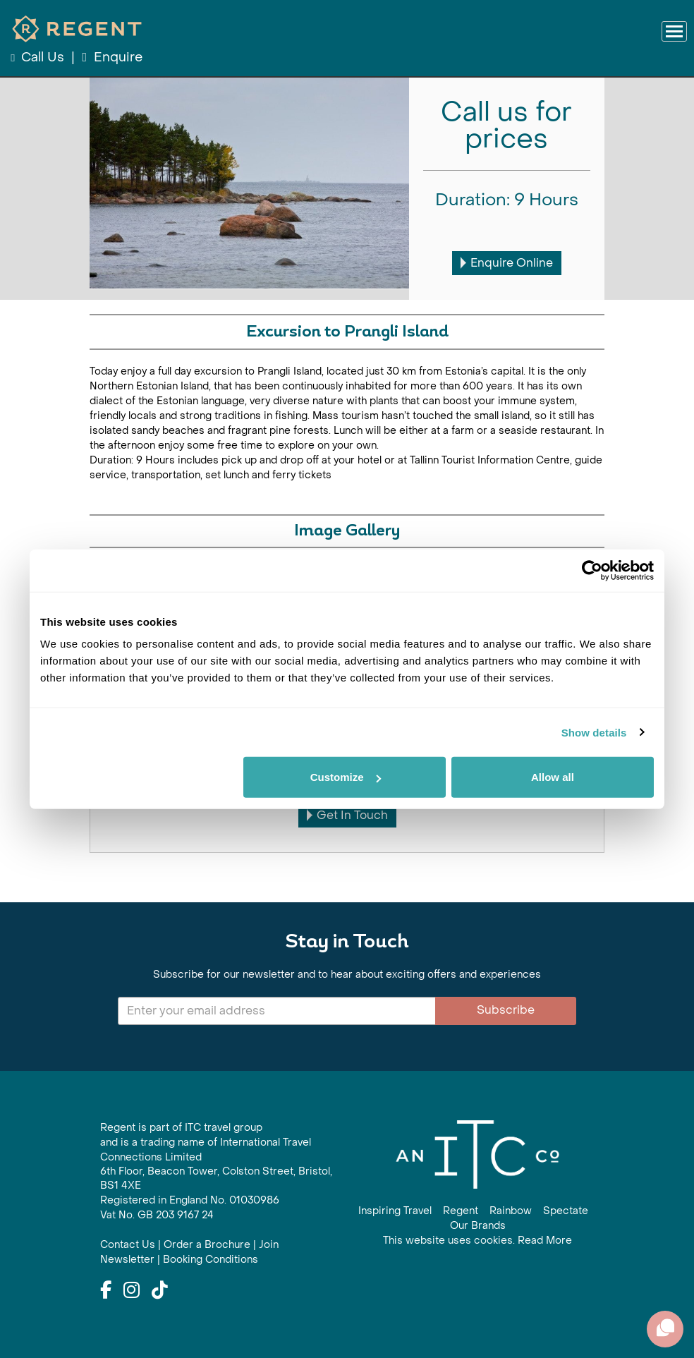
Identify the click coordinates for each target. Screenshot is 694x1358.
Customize (345, 777)
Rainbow (510, 1211)
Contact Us (127, 1244)
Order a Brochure (207, 1244)
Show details (594, 732)
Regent (460, 1211)
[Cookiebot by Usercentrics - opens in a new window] (592, 570)
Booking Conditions (210, 1259)
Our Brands (478, 1225)
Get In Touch (347, 815)
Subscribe (506, 1009)
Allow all (552, 777)
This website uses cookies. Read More (477, 1240)
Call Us (39, 57)
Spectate (565, 1211)
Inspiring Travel (395, 1211)
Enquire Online (507, 262)
